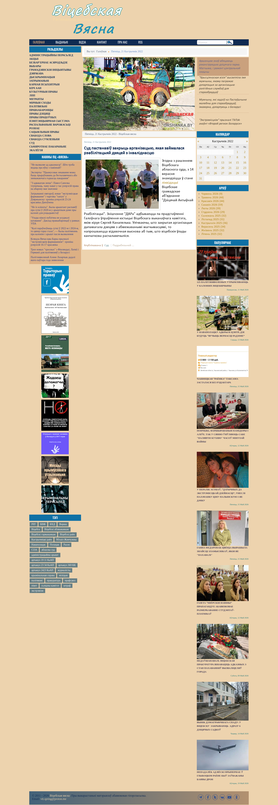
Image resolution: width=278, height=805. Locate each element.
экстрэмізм (37, 590)
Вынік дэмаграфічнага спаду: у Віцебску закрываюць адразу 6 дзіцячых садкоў (219, 726)
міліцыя (63, 575)
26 (215, 173)
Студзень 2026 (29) (213, 212)
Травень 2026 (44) (212, 197)
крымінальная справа (43, 575)
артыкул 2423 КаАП (42, 570)
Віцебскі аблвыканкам (56, 529)
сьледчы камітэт (50, 585)
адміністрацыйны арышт (45, 555)
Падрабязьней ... (123, 245)
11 (207, 162)
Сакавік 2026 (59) (212, 204)
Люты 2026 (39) (211, 208)
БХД (52, 524)
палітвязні (37, 580)
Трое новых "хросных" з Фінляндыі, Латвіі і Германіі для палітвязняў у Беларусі (55, 251)
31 (200, 178)
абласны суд (48, 549)
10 (200, 162)
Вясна (93, 28)
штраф (67, 585)
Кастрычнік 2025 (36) (214, 223)
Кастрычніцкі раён (41, 539)
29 (237, 173)
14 (230, 162)
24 (200, 173)
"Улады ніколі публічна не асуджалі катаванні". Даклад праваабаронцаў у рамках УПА (55, 220)
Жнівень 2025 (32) (212, 230)
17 (200, 167)
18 (207, 167)
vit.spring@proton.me (53, 798)
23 (244, 167)
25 (207, 173)
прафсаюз (70, 580)
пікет (34, 585)
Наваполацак (38, 544)
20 (222, 167)
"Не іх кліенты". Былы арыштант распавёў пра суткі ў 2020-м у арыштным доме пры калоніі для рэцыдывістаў (54, 210)
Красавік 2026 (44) (212, 201)
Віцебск (35, 529)
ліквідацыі (170, 183)
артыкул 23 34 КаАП (42, 565)
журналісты (64, 570)
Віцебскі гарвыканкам (43, 534)
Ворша (63, 524)
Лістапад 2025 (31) (212, 219)
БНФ (43, 524)
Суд (106, 245)
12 (215, 162)
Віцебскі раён (67, 534)
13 (222, 162)
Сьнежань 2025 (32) (213, 215)
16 (244, 162)
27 (222, 173)
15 (237, 162)
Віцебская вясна (60, 795)
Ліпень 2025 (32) (211, 234)
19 (215, 167)
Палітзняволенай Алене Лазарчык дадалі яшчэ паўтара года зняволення (53, 259)
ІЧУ (33, 524)
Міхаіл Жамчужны (66, 539)
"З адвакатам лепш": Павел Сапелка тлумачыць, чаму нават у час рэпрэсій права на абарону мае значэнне (55, 186)
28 (230, 173)
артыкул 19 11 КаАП (42, 560)
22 (237, 167)
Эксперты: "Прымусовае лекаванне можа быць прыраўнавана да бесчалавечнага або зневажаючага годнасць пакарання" (54, 175)
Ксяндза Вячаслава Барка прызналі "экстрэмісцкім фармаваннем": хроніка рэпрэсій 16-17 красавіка (52, 242)
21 (230, 167)
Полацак (54, 544)
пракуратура (53, 580)
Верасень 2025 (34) (213, 226)
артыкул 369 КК (67, 565)
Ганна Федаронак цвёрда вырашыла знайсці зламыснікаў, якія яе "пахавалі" (222, 551)
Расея (66, 544)
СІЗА (34, 549)
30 (244, 173)
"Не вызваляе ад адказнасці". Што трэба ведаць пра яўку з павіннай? (52, 166)
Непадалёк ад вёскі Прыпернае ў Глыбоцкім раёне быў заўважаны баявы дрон (220, 776)
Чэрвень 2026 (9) (211, 193)
